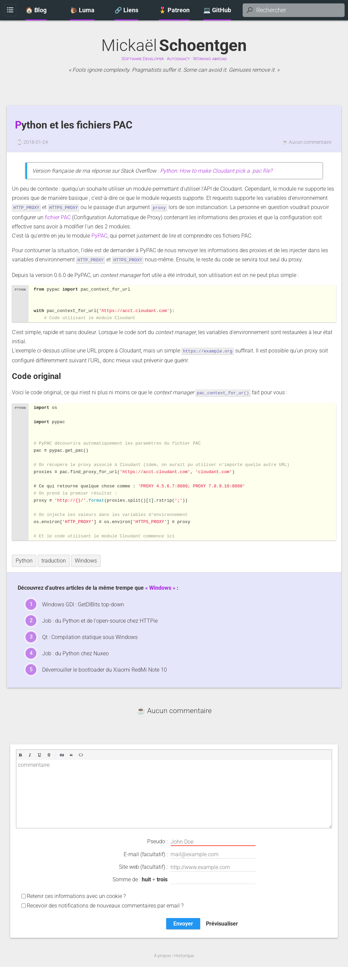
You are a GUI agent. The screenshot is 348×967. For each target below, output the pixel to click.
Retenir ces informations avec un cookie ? (76, 895)
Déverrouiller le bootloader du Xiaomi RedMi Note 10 (104, 668)
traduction (53, 559)
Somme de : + (184, 879)
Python (24, 559)
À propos (162, 954)
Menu (10, 10)
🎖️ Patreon (174, 10)
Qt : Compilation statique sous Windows (90, 636)
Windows (86, 559)
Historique (184, 954)
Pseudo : (201, 840)
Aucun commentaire (310, 142)
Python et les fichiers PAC (74, 125)
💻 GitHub (217, 10)
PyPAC (99, 235)
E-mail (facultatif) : (190, 853)
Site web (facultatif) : (187, 866)
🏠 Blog (36, 10)
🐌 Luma (82, 10)
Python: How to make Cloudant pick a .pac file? (216, 171)
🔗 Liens (126, 10)
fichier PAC (58, 217)
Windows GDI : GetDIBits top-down (83, 603)
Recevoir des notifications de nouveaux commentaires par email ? (105, 904)
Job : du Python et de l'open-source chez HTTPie (100, 619)
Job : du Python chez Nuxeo (75, 652)
